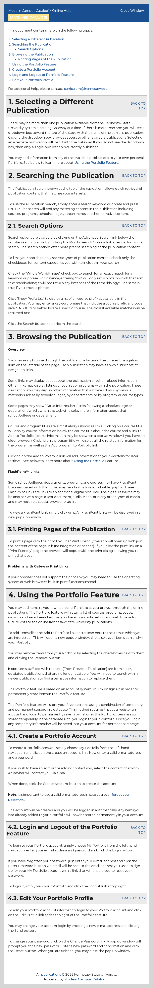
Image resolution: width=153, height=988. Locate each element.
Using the (89, 461)
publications (51, 974)
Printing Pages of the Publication (45, 59)
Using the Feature (34, 64)
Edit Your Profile (32, 80)
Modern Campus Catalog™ (86, 979)
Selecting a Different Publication (38, 39)
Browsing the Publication (32, 54)
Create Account (33, 69)
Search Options (30, 49)
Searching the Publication (32, 44)
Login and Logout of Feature (43, 75)
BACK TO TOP (134, 176)
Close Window (132, 11)
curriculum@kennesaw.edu (85, 89)
